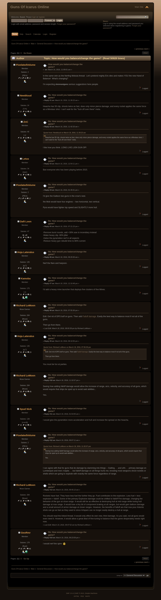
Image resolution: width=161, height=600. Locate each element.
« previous (139, 49)
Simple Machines (91, 593)
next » (146, 49)
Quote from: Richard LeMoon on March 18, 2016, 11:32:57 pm (67, 446)
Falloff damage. (90, 316)
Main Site (139, 7)
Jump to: (119, 575)
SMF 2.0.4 (70, 593)
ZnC (25, 121)
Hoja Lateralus (25, 252)
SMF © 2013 (79, 593)
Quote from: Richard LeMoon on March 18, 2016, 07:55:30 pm (67, 347)
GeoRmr (26, 532)
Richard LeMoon (25, 305)
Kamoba (26, 278)
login (34, 17)
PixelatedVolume (25, 64)
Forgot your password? (66, 24)
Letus (26, 158)
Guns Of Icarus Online (29, 7)
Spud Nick (26, 409)
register (42, 17)
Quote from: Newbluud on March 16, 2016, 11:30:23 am (64, 133)
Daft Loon (25, 221)
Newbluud (26, 95)
